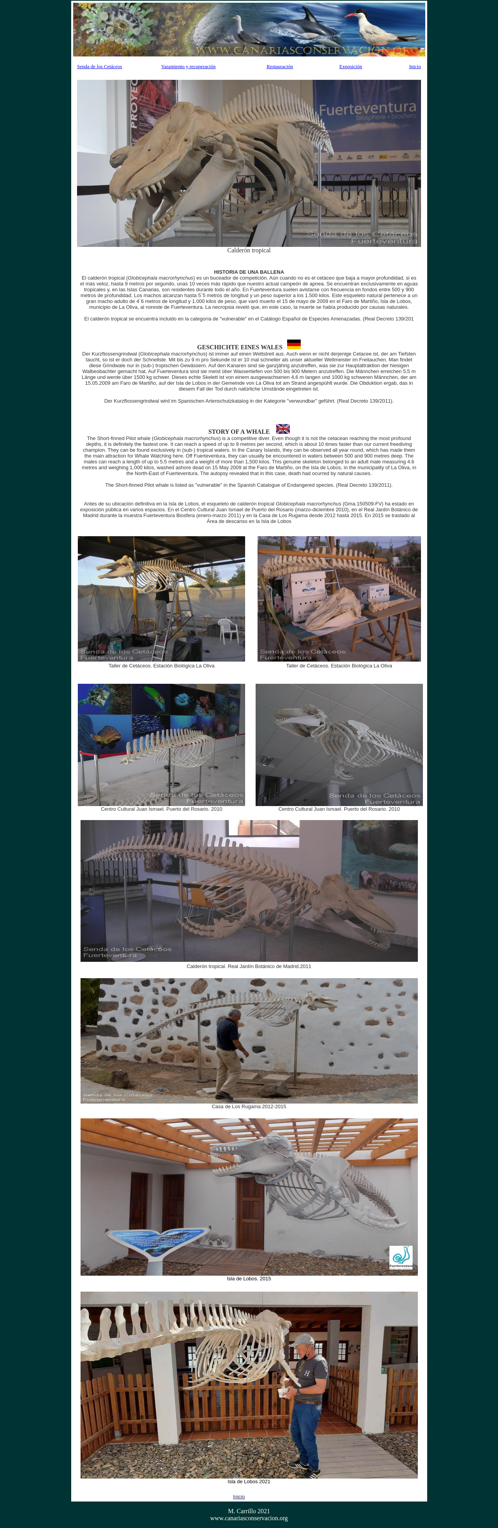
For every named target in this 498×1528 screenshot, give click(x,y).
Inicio (415, 66)
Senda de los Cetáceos (99, 66)
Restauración (280, 66)
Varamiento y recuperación (188, 66)
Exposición (350, 66)
